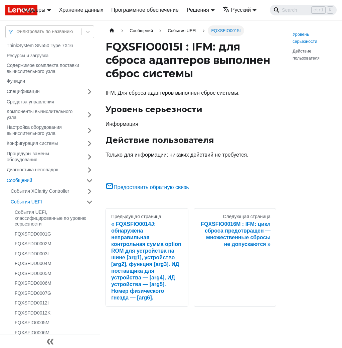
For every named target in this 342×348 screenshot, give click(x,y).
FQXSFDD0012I (32, 303)
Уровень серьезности (305, 38)
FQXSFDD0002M (33, 243)
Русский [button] (237, 10)
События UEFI (26, 201)
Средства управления (30, 101)
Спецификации (23, 91)
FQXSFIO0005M (32, 322)
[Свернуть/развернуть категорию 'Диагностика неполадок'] (89, 170)
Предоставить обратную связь (147, 187)
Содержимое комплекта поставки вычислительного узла (43, 68)
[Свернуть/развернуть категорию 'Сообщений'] (89, 180)
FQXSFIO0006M (32, 332)
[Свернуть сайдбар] (50, 341)
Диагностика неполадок (32, 169)
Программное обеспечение (145, 10)
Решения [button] (198, 10)
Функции (16, 81)
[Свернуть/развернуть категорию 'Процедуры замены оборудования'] (89, 157)
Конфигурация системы (32, 143)
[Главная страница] (112, 30)
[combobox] (17, 31)
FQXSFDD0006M (33, 283)
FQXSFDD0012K (32, 313)
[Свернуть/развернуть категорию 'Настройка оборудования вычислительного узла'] (89, 130)
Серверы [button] (34, 10)
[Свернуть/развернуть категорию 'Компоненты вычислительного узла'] (89, 114)
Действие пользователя (306, 55)
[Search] (303, 10)
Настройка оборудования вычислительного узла (34, 130)
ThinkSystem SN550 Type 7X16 (40, 45)
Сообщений (19, 180)
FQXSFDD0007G (33, 293)
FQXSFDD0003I (32, 253)
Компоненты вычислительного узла (39, 114)
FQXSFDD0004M (33, 263)
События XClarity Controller (40, 191)
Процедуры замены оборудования (28, 156)
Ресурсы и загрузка (27, 55)
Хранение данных (81, 10)
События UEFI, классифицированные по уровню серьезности (50, 218)
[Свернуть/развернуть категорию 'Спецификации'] (89, 91)
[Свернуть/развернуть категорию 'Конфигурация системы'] (89, 143)
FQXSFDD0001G (33, 234)
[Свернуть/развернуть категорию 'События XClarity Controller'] (89, 191)
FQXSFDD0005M (33, 273)
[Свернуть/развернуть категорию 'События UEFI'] (89, 202)
